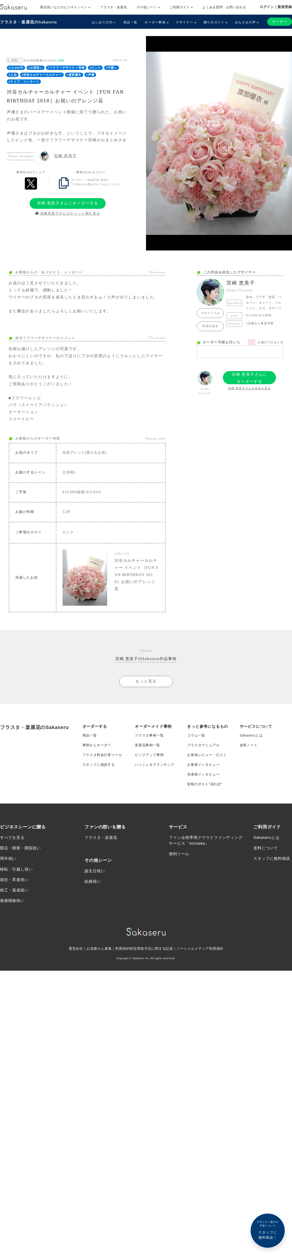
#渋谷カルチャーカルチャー (42, 75)
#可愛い (111, 67)
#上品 (13, 75)
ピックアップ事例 (149, 753)
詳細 (61, 60)
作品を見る (210, 326)
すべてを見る (12, 835)
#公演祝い (35, 67)
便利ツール (179, 852)
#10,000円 (16, 67)
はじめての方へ (104, 22)
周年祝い (8, 856)
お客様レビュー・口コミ (207, 753)
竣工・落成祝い (14, 888)
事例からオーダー (96, 743)
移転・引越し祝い (16, 867)
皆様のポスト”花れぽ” (204, 782)
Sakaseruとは (251, 733)
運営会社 (76, 946)
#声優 (90, 75)
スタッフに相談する (98, 762)
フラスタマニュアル (203, 743)
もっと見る (146, 679)
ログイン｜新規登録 (276, 7)
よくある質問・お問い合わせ (224, 7)
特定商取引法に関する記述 (151, 946)
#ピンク (95, 67)
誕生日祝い (94, 869)
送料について (265, 846)
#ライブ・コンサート (24, 81)
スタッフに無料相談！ (268, 1229)
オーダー (279, 21)
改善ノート (249, 743)
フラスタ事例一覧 (149, 733)
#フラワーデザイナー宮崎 (66, 67)
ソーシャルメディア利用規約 (200, 946)
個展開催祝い (12, 899)
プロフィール (210, 313)
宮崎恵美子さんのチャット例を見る (67, 213)
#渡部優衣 (74, 75)
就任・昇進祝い (14, 878)
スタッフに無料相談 (271, 856)
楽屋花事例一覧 (147, 743)
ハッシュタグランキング (154, 762)
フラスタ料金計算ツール (102, 753)
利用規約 (122, 946)
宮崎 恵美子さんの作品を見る (249, 388)
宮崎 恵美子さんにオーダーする (67, 203)
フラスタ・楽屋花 (113, 7)
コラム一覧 (196, 733)
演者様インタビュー (203, 772)
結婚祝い (92, 879)
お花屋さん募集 (99, 946)
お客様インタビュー (203, 762)
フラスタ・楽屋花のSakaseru (28, 22)
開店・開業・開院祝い (20, 846)
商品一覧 (130, 22)
